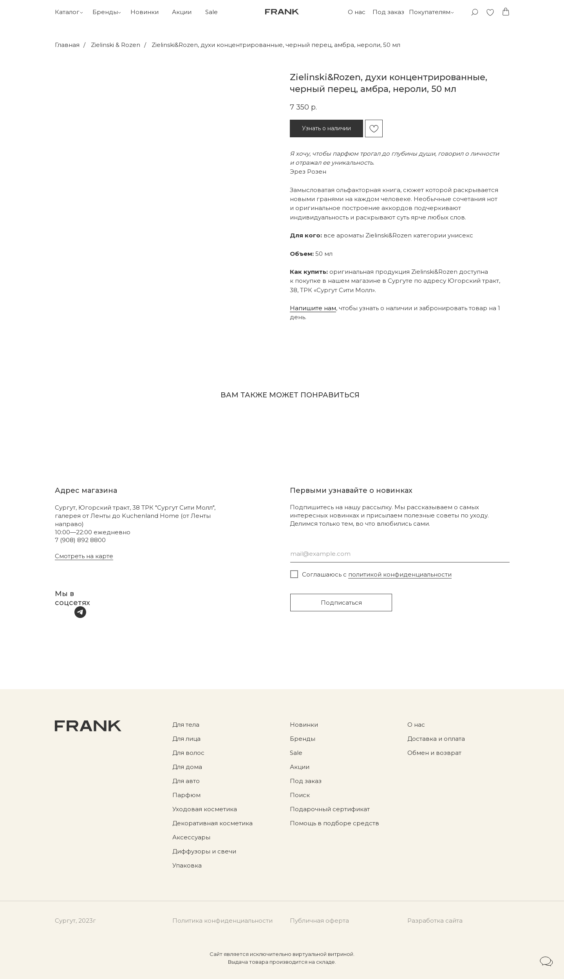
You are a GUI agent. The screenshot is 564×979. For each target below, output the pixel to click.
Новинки (144, 12)
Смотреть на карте (84, 556)
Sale (211, 12)
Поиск (300, 795)
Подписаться (341, 602)
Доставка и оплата (436, 738)
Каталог (67, 12)
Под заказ (388, 12)
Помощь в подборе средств (334, 823)
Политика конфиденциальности (222, 920)
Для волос (188, 752)
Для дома (187, 767)
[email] (400, 553)
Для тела (185, 724)
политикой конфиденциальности (400, 574)
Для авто (186, 781)
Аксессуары (191, 837)
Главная (67, 45)
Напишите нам (313, 308)
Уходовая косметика (204, 809)
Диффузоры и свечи (204, 851)
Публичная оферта (319, 920)
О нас (356, 12)
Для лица (186, 738)
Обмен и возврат (434, 752)
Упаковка (187, 865)
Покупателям (429, 12)
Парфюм (186, 795)
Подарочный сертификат (330, 809)
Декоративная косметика (212, 823)
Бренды (105, 12)
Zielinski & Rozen (115, 45)
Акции (182, 12)
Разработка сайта (435, 920)
